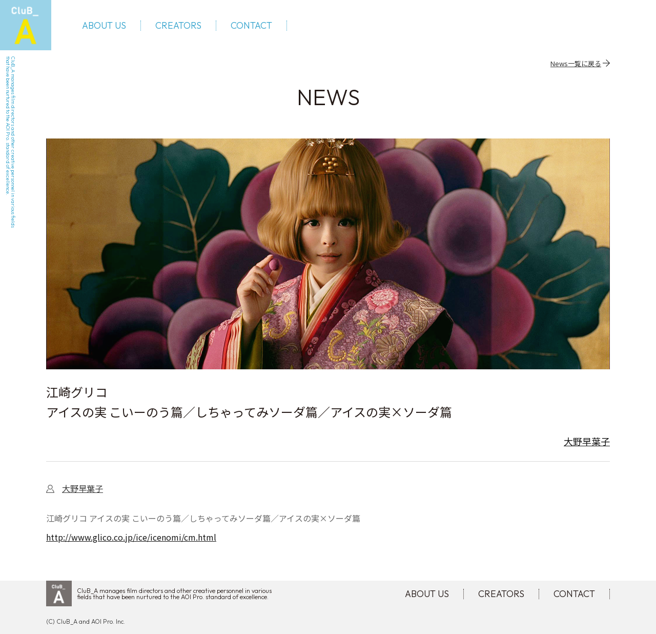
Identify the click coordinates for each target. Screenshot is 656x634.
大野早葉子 (587, 441)
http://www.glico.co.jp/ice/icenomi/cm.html (131, 537)
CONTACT (251, 26)
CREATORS (178, 26)
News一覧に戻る (575, 63)
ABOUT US (104, 26)
